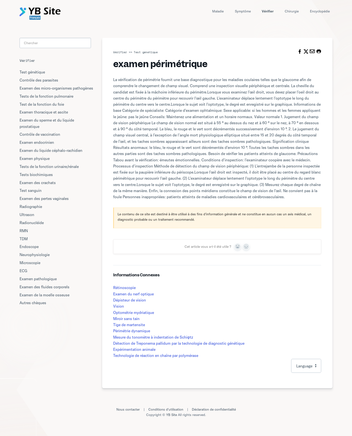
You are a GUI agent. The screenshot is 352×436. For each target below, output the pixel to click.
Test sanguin (31, 190)
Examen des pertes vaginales (44, 198)
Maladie (218, 11)
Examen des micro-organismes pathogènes (56, 88)
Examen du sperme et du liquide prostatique (47, 123)
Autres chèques (33, 302)
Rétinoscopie (124, 287)
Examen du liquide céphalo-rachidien (51, 150)
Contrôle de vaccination (40, 134)
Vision (118, 306)
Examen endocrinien (37, 142)
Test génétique (146, 52)
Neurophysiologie (35, 254)
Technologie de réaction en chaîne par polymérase (155, 355)
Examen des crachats (38, 182)
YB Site (171, 415)
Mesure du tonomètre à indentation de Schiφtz (153, 337)
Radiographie (31, 206)
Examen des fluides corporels (44, 286)
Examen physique (35, 158)
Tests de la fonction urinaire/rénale (49, 166)
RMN (24, 230)
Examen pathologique (38, 278)
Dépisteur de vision (129, 300)
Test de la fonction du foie (42, 104)
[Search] (55, 43)
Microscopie (30, 262)
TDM (24, 238)
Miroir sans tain (126, 318)
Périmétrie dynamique (131, 330)
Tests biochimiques (36, 174)
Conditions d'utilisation (165, 409)
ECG (23, 270)
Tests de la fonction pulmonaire (46, 96)
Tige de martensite (129, 324)
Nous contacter (128, 409)
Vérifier (268, 11)
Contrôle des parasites (39, 80)
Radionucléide (32, 222)
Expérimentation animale (134, 349)
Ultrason (27, 214)
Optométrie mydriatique (133, 312)
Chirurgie (292, 11)
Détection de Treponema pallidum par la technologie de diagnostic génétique (178, 343)
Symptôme (243, 11)
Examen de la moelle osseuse (44, 294)
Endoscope (29, 246)
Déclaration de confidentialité (214, 409)
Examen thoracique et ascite (44, 112)
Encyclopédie (320, 11)
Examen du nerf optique (133, 293)
